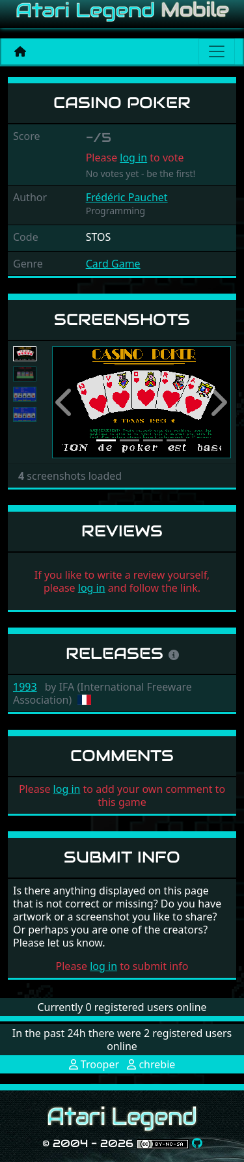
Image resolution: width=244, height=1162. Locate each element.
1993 (25, 687)
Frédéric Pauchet (127, 197)
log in (133, 157)
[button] (65, 402)
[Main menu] (216, 51)
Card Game (113, 263)
